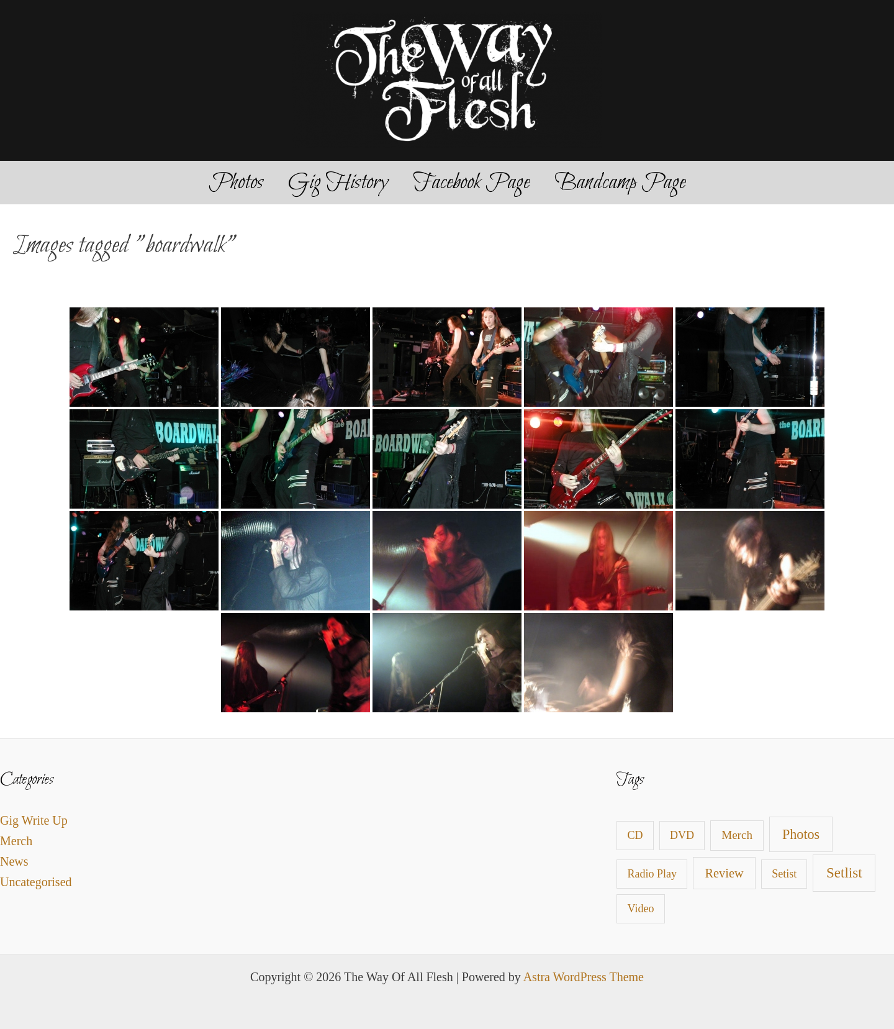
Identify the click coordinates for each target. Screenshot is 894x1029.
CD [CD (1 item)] (635, 835)
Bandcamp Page (619, 182)
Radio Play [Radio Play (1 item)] (652, 874)
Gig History (338, 182)
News (14, 861)
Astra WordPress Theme (583, 977)
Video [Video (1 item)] (641, 908)
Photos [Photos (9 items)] (801, 834)
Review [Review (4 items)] (724, 873)
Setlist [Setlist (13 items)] (844, 873)
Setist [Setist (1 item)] (784, 874)
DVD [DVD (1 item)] (682, 835)
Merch (16, 841)
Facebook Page (471, 182)
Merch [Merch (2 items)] (736, 834)
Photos (236, 182)
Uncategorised (36, 882)
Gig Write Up (34, 820)
